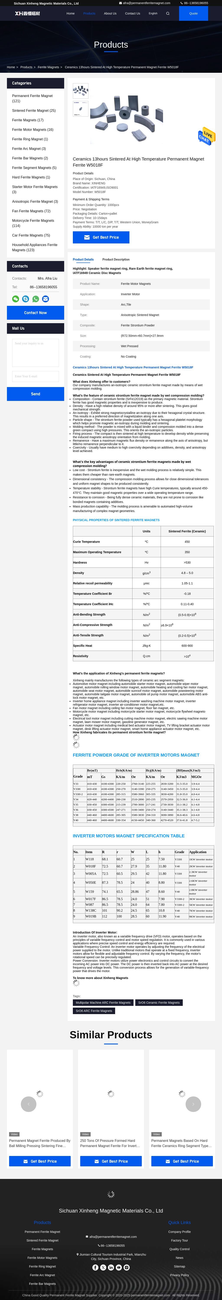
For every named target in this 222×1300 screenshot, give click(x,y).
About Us (110, 13)
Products (89, 13)
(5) (34, 168)
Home (71, 13)
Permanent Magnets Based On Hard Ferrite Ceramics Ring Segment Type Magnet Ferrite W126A (179, 1144)
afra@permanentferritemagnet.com (145, 3)
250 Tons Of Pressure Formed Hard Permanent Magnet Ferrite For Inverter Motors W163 (110, 1144)
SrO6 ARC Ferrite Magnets (94, 1011)
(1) (30, 139)
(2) (30, 158)
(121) (32, 98)
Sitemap (179, 1266)
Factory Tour (179, 1240)
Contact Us (132, 13)
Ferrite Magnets (48, 67)
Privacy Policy (179, 1275)
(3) (29, 149)
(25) (34, 110)
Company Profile (179, 1232)
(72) (31, 211)
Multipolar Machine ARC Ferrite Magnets (103, 1002)
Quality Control (180, 1249)
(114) (33, 223)
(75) (31, 235)
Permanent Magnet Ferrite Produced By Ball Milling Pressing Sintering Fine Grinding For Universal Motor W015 (39, 1144)
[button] (28, 1104)
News (179, 1257)
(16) (32, 129)
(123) (34, 247)
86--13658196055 (194, 3)
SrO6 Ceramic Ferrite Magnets (159, 1002)
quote (193, 13)
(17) (28, 120)
